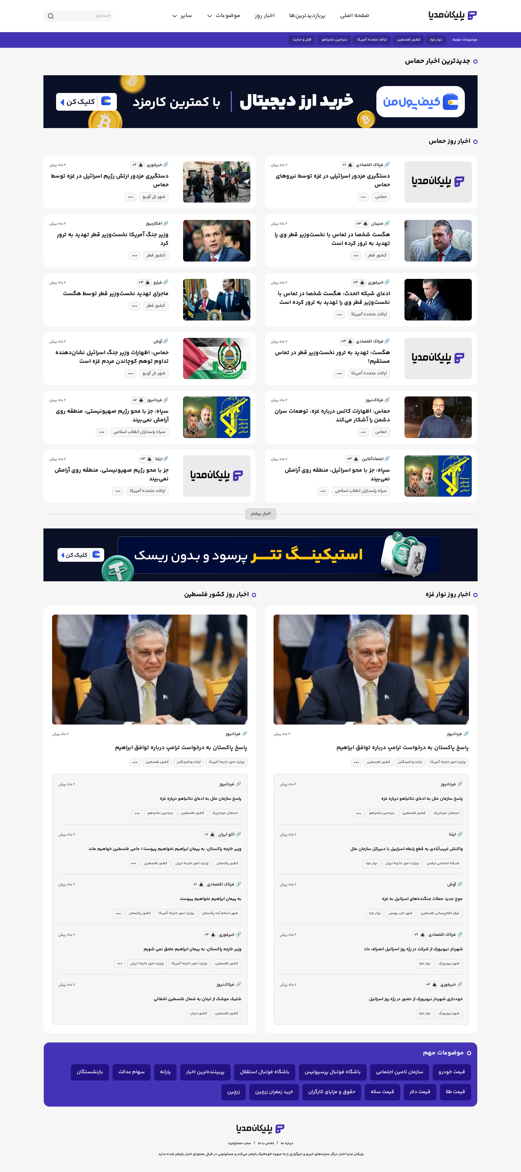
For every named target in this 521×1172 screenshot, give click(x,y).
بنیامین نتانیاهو (334, 40)
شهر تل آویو (154, 197)
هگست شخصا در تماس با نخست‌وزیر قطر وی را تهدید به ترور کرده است (332, 239)
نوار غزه (436, 40)
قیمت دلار (420, 1092)
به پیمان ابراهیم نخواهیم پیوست (210, 899)
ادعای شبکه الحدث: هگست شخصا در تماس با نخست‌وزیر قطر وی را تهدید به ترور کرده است (334, 298)
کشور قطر (377, 255)
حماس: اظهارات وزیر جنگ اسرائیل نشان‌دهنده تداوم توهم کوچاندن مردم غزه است (112, 357)
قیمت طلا (455, 1092)
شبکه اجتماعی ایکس (443, 863)
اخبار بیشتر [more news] (261, 513)
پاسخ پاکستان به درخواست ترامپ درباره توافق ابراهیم (402, 748)
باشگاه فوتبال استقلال (264, 1072)
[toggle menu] (223, 16)
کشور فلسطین (408, 40)
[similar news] (348, 165)
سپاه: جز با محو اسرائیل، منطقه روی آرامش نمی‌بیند (337, 475)
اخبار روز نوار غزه (447, 595)
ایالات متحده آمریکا (372, 40)
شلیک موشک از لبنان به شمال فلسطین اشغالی (197, 999)
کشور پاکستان (227, 863)
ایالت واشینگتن (410, 762)
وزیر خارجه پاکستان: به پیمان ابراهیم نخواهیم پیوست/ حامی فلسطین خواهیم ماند (165, 849)
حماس (381, 197)
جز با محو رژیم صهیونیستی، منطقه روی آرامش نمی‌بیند (112, 475)
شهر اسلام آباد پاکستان (220, 913)
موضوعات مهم (443, 1053)
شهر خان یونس (400, 913)
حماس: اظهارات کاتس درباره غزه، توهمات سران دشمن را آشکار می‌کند (332, 416)
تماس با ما (266, 1143)
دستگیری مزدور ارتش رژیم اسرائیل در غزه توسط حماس (110, 181)
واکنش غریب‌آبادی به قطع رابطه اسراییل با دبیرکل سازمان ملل (406, 849)
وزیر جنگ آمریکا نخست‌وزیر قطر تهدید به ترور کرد (113, 239)
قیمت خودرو (452, 1072)
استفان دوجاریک (446, 813)
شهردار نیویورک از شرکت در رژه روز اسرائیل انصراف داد (413, 949)
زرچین (233, 1092)
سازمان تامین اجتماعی (399, 1072)
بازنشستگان (90, 1072)
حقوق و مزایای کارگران (331, 1092)
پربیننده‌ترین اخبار (205, 1072)
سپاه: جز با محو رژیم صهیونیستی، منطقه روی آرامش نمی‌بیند (112, 416)
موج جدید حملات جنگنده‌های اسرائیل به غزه (422, 899)
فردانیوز (458, 734)
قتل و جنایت (302, 40)
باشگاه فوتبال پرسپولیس (333, 1072)
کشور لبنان (198, 1013)
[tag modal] (363, 197)
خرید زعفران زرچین (274, 1092)
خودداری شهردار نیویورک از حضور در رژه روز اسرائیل (416, 999)
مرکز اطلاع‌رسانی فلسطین (439, 913)
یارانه (165, 1072)
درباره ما (287, 1143)
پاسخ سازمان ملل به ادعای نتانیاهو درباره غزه (422, 798)
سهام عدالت (131, 1072)
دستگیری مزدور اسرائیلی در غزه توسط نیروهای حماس (333, 181)
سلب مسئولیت (239, 1143)
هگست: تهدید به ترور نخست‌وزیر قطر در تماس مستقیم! (332, 357)
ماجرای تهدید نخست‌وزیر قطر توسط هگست (116, 294)
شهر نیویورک (449, 964)
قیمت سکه (382, 1092)
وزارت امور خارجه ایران (402, 863)
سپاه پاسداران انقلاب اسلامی (139, 432)
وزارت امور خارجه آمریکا (448, 762)
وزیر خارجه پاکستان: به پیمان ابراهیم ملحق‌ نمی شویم (192, 949)
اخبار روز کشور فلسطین (216, 595)
